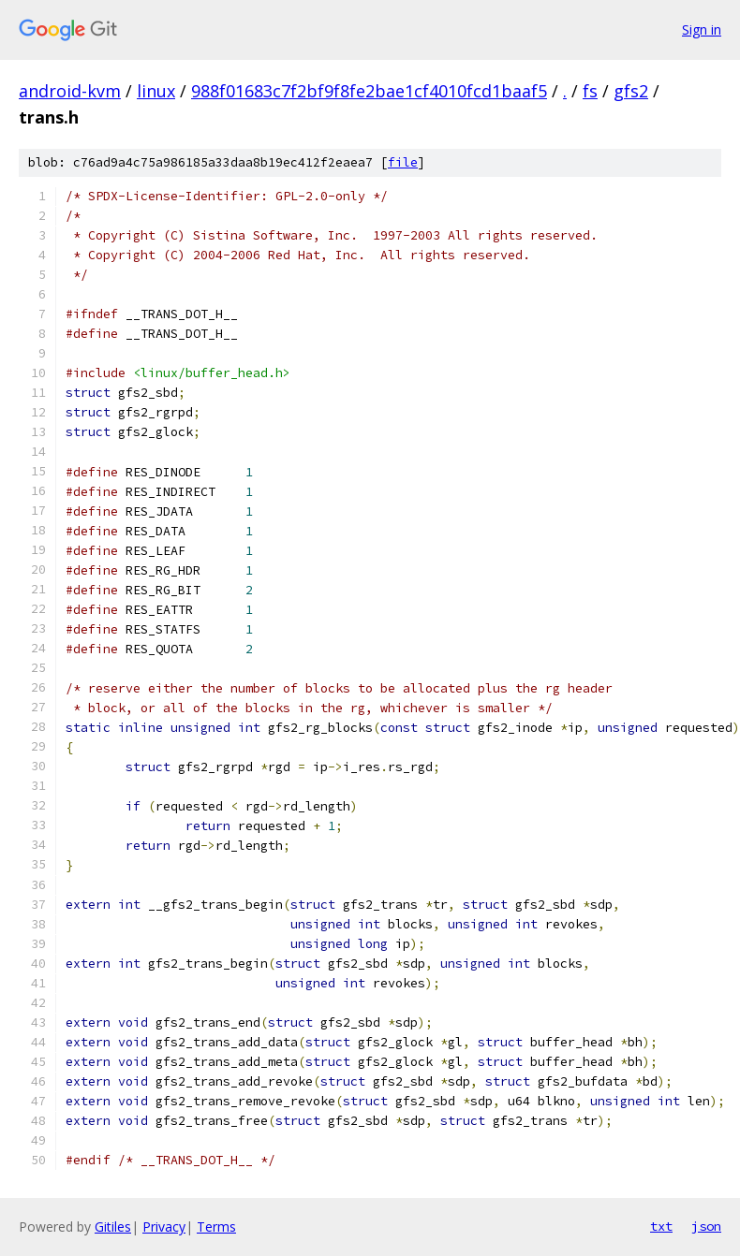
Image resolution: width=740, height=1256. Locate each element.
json (706, 1226)
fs (590, 91)
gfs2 (631, 91)
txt (661, 1226)
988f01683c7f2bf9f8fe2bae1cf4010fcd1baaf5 (369, 91)
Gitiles (113, 1226)
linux (156, 91)
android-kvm (70, 91)
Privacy (163, 1226)
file (403, 162)
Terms (216, 1226)
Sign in (701, 29)
